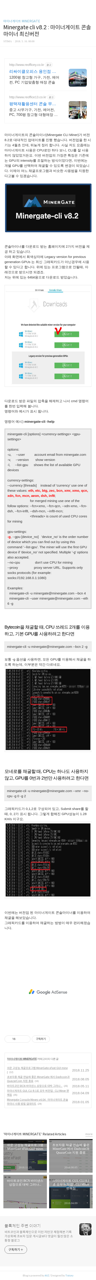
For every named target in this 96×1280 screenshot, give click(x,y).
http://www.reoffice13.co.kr (27, 97)
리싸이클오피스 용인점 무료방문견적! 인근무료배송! (33, 71)
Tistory (69, 1275)
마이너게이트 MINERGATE (21, 21)
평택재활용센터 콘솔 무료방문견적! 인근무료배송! (32, 104)
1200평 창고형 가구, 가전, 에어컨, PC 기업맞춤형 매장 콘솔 (34, 79)
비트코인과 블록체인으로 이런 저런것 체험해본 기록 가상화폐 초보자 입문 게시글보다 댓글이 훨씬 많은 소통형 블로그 (39, 1236)
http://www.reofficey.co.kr (26, 65)
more (89, 1134)
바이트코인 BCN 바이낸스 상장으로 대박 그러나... (34, 1086)
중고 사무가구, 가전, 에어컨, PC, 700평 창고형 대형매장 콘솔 (33, 112)
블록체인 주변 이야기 (23, 1226)
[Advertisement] (48, 992)
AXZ (47, 1275)
